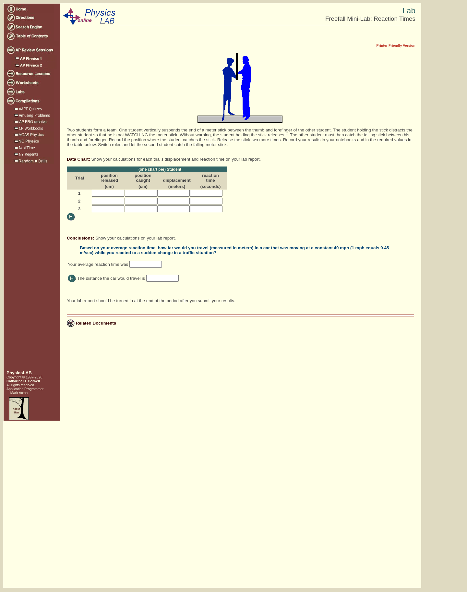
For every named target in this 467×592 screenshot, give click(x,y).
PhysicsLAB (19, 372)
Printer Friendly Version (396, 45)
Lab (408, 10)
